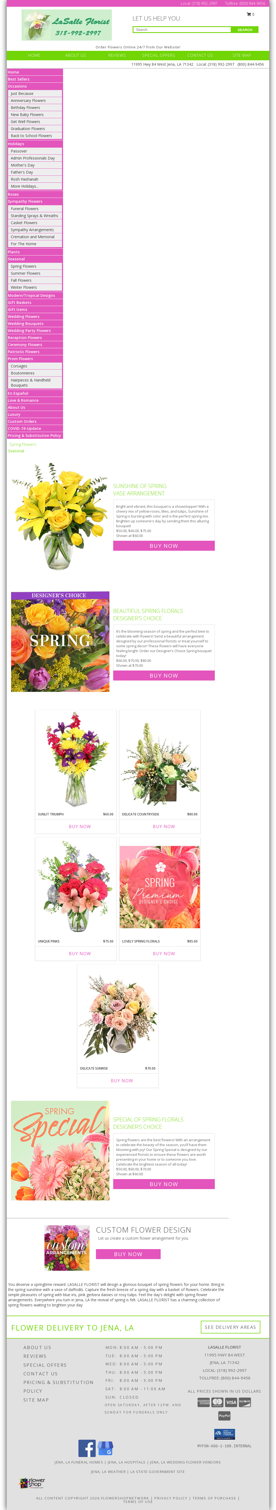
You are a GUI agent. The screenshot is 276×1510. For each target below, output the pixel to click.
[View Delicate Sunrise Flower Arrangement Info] (117, 1014)
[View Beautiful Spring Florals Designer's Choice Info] (61, 642)
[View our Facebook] (87, 1455)
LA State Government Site (157, 1471)
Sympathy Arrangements (32, 229)
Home (13, 72)
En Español (18, 393)
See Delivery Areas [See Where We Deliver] (230, 1327)
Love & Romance (23, 400)
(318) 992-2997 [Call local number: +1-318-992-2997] (232, 1370)
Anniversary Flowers (28, 100)
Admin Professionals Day (33, 158)
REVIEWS (117, 55)
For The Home (23, 243)
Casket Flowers (24, 222)
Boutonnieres (22, 373)
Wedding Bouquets (25, 323)
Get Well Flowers (25, 121)
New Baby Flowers (27, 114)
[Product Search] (182, 29)
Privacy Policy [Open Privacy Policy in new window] (171, 1498)
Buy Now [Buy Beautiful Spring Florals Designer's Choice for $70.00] (164, 675)
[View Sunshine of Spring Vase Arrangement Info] (61, 514)
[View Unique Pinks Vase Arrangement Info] (75, 887)
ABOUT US (75, 55)
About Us (16, 407)
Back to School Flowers (31, 135)
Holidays (16, 143)
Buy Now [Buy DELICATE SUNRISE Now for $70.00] (122, 1081)
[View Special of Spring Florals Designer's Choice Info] (61, 1150)
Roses (13, 194)
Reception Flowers (25, 337)
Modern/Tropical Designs (31, 295)
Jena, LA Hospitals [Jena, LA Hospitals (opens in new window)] (127, 1462)
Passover (19, 151)
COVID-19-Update (24, 428)
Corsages (19, 366)
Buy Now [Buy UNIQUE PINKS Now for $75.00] (80, 954)
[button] (224, 1434)
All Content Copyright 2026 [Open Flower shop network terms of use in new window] (68, 1498)
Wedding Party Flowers (29, 330)
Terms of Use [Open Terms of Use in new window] (138, 1501)
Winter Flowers (24, 287)
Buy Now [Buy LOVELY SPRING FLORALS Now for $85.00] (164, 954)
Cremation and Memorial (32, 236)
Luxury (14, 414)
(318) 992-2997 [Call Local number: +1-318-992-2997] (205, 3)
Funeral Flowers (25, 208)
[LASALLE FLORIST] (67, 24)
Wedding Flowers (23, 316)
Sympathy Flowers (25, 201)
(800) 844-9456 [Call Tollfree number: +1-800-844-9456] (252, 3)
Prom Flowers (20, 358)
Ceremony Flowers (25, 344)
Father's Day (22, 172)
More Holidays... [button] (25, 186)
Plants (14, 251)
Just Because (22, 93)
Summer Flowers (25, 273)
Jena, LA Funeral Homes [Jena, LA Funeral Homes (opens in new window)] (79, 1462)
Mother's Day (22, 165)
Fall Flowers (21, 280)
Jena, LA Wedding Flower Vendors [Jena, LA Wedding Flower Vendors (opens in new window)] (185, 1462)
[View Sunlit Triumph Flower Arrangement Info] (75, 760)
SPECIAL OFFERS (158, 55)
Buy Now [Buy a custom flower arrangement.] (128, 1254)
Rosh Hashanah (24, 179)
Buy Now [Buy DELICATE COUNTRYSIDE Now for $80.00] (164, 826)
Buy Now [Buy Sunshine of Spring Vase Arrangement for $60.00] (164, 545)
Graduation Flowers (28, 128)
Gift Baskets (19, 302)
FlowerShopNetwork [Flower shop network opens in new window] (125, 1498)
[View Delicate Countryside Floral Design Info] (159, 760)
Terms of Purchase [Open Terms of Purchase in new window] (214, 1498)
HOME (34, 55)
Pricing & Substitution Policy (34, 435)
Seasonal (16, 258)
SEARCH (245, 30)
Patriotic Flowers (23, 351)
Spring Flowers (23, 266)
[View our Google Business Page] (105, 1455)
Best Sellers (18, 79)
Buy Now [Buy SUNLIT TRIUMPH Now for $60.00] (80, 826)
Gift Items (17, 309)
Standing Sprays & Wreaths (34, 215)
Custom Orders (22, 421)
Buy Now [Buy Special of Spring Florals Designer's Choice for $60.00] (164, 1184)
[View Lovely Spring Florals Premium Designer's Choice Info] (159, 887)
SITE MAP (242, 55)
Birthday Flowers (25, 107)
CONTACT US (200, 55)
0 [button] (251, 14)
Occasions (17, 86)
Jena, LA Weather (108, 1471)
